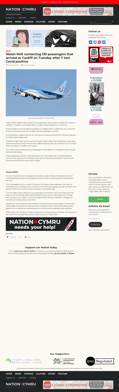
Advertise (22, 18)
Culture (40, 22)
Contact (33, 18)
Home (9, 22)
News (18, 22)
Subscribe (95, 224)
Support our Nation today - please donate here (59, 2)
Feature (62, 22)
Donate (100, 199)
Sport (51, 22)
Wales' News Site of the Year (13, 14)
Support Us (10, 18)
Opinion (28, 22)
